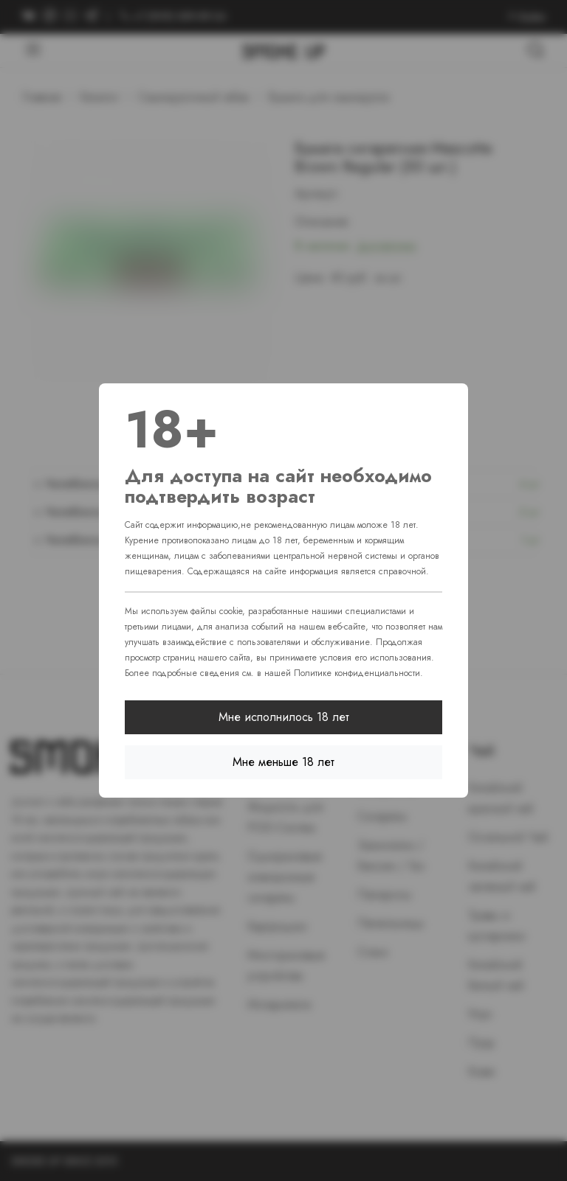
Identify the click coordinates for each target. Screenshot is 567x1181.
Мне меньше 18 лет (283, 761)
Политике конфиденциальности (357, 673)
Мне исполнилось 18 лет (284, 716)
